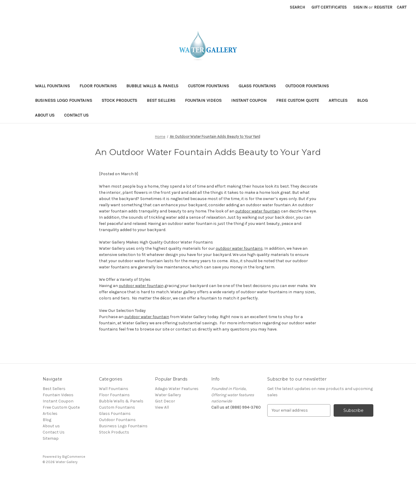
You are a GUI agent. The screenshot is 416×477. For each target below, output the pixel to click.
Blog (362, 100)
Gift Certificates (329, 7)
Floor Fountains (98, 85)
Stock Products (119, 100)
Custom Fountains (208, 85)
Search (297, 7)
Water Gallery (168, 394)
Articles (338, 100)
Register (383, 7)
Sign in (360, 7)
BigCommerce (73, 457)
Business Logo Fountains (63, 100)
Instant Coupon (249, 100)
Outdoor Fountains (307, 85)
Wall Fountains (52, 85)
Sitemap (51, 438)
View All (162, 407)
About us (45, 115)
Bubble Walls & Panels (152, 85)
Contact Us (76, 115)
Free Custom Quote (297, 100)
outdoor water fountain (257, 211)
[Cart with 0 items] (401, 7)
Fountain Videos (203, 100)
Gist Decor (165, 401)
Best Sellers (161, 100)
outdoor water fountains (239, 248)
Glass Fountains (257, 85)
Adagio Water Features (177, 388)
